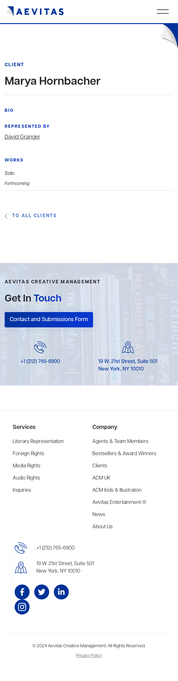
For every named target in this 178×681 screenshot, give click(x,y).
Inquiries (22, 490)
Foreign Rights (28, 453)
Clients (99, 466)
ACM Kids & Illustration (117, 490)
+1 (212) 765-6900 (40, 361)
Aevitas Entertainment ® (119, 502)
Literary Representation (38, 441)
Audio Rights (26, 478)
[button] (163, 11)
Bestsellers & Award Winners (124, 453)
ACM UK (101, 478)
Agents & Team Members (120, 441)
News (98, 514)
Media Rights (26, 466)
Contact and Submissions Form (49, 319)
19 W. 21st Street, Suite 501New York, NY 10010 (65, 567)
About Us (102, 527)
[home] (35, 11)
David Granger (22, 137)
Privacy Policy (89, 656)
